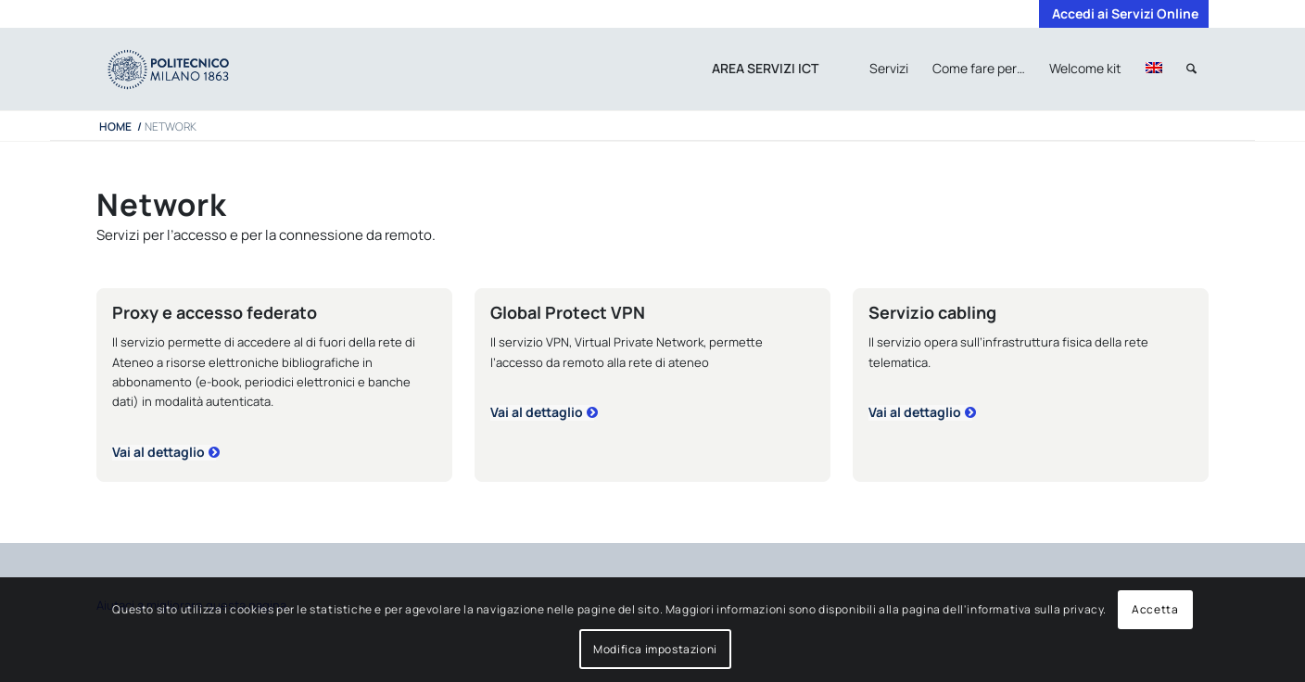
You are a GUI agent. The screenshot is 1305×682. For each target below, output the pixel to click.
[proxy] (164, 453)
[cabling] (920, 413)
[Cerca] (1191, 68)
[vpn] (542, 413)
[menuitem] (1120, 14)
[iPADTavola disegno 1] (186, 68)
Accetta (1155, 609)
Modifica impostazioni (655, 649)
